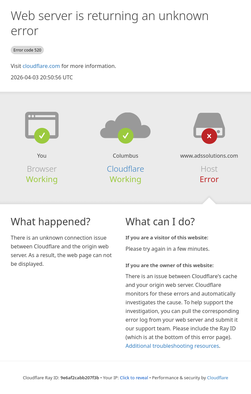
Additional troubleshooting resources (172, 345)
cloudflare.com (41, 66)
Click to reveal (134, 378)
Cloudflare (125, 168)
